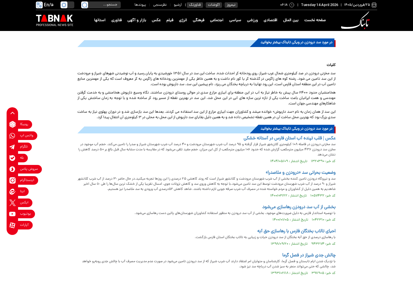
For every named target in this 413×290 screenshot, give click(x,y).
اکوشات (214, 5)
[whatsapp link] (12, 135)
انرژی (183, 20)
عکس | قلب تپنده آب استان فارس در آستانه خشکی (289, 138)
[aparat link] (12, 225)
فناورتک (195, 5)
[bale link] (12, 157)
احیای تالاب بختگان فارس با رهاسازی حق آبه (296, 231)
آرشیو (178, 5)
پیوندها (140, 5)
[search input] (101, 4)
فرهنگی (198, 20)
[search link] (84, 4)
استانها (100, 20)
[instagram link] (12, 180)
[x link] (12, 202)
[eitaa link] (12, 191)
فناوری (116, 20)
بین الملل (291, 20)
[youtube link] (12, 213)
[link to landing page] (356, 20)
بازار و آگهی (136, 20)
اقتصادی (270, 20)
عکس (156, 20)
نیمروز (231, 5)
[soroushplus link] (12, 169)
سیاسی (235, 20)
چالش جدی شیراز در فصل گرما (309, 255)
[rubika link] (12, 124)
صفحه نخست (315, 20)
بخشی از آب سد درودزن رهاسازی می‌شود (299, 207)
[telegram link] (12, 146)
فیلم (169, 20)
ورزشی (252, 20)
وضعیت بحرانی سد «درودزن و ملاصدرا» (301, 173)
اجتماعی (216, 20)
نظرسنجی (160, 5)
